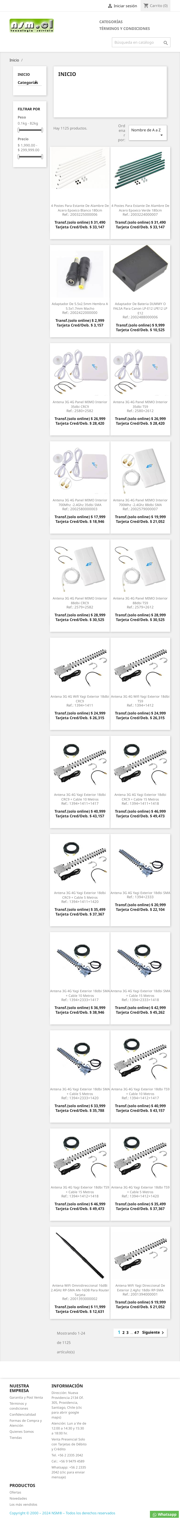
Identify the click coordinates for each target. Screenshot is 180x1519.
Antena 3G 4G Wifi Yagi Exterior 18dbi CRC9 (80, 700)
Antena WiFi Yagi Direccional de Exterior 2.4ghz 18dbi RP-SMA (140, 1289)
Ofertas (15, 1492)
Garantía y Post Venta (26, 1397)
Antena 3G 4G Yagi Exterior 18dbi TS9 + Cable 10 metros (140, 1093)
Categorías (111, 21)
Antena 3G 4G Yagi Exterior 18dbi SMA (140, 895)
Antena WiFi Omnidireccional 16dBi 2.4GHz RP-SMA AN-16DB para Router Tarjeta (80, 1292)
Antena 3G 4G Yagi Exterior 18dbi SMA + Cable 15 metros (140, 995)
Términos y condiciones (124, 28)
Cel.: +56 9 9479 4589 (68, 1461)
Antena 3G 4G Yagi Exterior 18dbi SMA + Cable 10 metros (80, 995)
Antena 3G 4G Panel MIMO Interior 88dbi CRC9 (80, 602)
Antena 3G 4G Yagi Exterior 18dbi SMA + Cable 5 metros (80, 1093)
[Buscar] (141, 42)
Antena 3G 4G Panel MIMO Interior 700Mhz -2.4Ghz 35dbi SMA (80, 504)
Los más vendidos (23, 1504)
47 (136, 1332)
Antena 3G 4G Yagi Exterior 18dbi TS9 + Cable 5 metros (140, 1191)
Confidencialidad (23, 1414)
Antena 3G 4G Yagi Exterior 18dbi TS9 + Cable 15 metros (80, 1191)
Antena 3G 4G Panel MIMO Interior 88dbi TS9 (140, 602)
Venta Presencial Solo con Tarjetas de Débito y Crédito (69, 1444)
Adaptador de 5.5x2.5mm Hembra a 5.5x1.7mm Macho (80, 308)
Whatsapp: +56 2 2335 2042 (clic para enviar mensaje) (69, 1472)
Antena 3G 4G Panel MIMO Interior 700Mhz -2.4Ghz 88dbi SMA (140, 504)
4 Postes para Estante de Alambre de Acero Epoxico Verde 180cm (140, 209)
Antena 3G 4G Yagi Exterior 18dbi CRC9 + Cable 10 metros (80, 798)
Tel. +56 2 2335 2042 (67, 1455)
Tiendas (16, 1437)
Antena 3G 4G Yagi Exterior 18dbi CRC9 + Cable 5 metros (80, 897)
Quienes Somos (22, 1431)
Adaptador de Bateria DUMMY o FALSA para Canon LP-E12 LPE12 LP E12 (140, 310)
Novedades (18, 1498)
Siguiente (154, 1333)
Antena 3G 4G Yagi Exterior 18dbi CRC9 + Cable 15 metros (140, 798)
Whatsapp (164, 1514)
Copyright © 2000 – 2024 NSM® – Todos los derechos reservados (62, 1513)
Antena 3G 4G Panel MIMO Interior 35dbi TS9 (140, 406)
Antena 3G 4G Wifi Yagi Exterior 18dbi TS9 (140, 700)
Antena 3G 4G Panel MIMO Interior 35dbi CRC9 (80, 406)
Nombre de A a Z (147, 132)
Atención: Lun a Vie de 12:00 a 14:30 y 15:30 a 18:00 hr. (69, 1428)
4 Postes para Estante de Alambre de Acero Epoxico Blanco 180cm (80, 209)
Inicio (24, 74)
